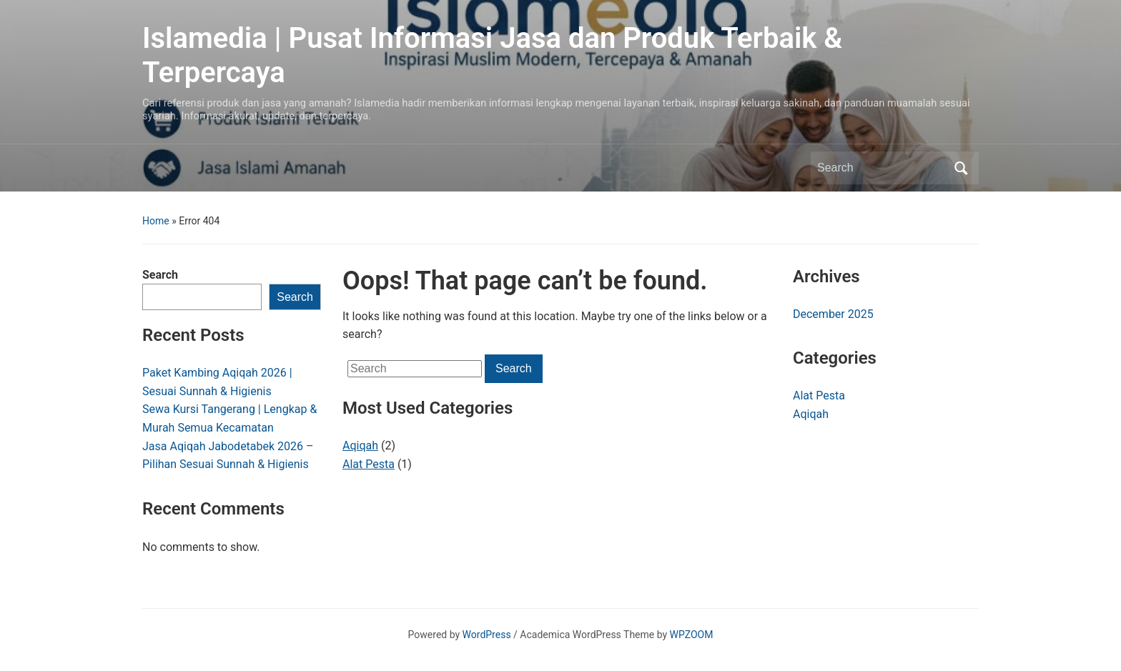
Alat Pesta (368, 464)
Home (155, 221)
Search (160, 275)
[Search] (881, 168)
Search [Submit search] (961, 168)
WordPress (487, 634)
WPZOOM (691, 634)
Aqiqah (360, 445)
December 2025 (833, 314)
